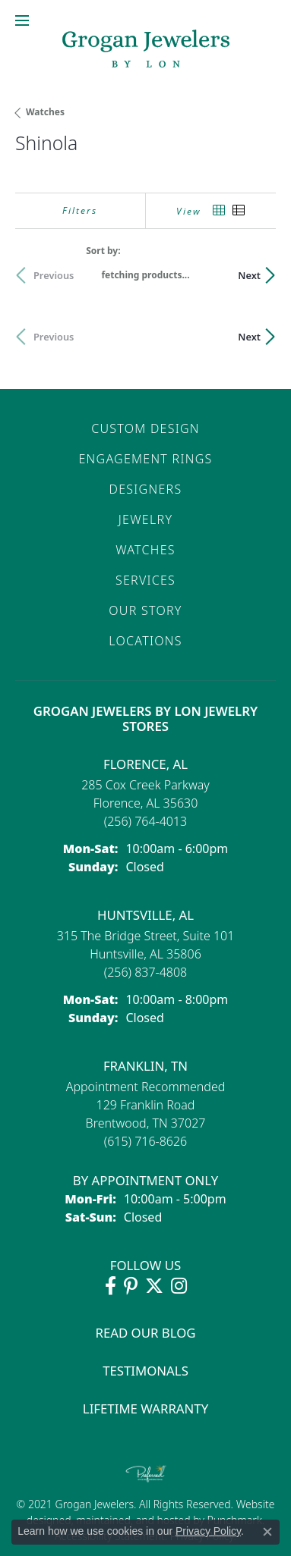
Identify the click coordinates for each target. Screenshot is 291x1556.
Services (145, 580)
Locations (145, 640)
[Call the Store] (146, 821)
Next (249, 275)
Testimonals (145, 1370)
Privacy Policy (208, 1531)
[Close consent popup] (267, 1531)
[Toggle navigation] (22, 20)
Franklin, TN (145, 1065)
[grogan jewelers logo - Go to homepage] (145, 50)
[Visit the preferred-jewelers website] (145, 1473)
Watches (45, 111)
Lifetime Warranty (145, 1408)
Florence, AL (145, 764)
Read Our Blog (146, 1332)
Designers (145, 489)
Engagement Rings (145, 458)
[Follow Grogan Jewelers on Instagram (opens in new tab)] (179, 1286)
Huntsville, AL (145, 915)
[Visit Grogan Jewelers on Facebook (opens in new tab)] (110, 1286)
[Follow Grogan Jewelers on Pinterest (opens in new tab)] (131, 1286)
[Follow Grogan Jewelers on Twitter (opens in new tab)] (154, 1286)
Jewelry (145, 519)
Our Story (145, 610)
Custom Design (145, 428)
